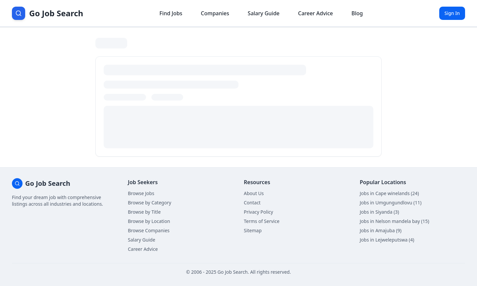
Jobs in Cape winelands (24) (389, 193)
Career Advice (143, 249)
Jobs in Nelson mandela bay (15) (394, 221)
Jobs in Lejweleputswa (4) (387, 240)
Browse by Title (144, 212)
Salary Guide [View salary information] (264, 13)
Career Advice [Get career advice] (315, 13)
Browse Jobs (141, 193)
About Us (254, 193)
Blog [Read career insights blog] (357, 13)
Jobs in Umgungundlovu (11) (391, 202)
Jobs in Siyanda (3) (379, 212)
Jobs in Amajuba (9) (380, 230)
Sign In (452, 13)
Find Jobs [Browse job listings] (170, 13)
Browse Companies (149, 230)
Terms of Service (262, 221)
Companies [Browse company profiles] (215, 13)
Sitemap (253, 230)
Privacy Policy (258, 212)
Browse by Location (149, 221)
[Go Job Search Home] (47, 13)
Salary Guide (141, 240)
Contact (252, 202)
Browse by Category (149, 202)
